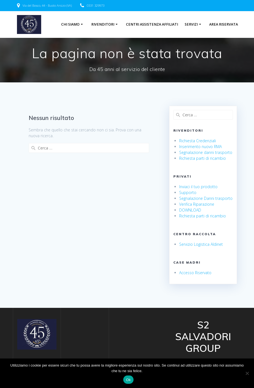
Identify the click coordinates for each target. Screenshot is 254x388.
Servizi (191, 24)
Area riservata (223, 24)
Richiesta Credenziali (197, 140)
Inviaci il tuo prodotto (198, 186)
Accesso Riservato (195, 272)
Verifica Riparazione (196, 204)
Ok (128, 380)
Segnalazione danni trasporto (205, 152)
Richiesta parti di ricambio (202, 158)
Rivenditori (102, 24)
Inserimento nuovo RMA (200, 146)
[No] (247, 373)
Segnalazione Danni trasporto (206, 198)
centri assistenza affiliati (152, 24)
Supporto (187, 192)
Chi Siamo (70, 24)
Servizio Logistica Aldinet (201, 244)
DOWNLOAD (190, 210)
